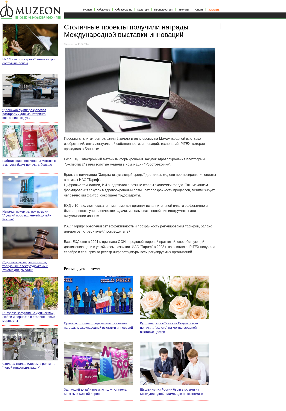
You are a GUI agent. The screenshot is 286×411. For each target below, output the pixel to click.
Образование (123, 9)
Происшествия (163, 9)
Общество (103, 9)
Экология (184, 9)
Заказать (214, 9)
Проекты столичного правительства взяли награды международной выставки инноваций (98, 325)
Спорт (199, 9)
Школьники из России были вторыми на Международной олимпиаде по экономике (171, 392)
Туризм (87, 9)
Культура (143, 9)
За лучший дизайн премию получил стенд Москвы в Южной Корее (95, 392)
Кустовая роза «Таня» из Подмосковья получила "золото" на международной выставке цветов (169, 327)
